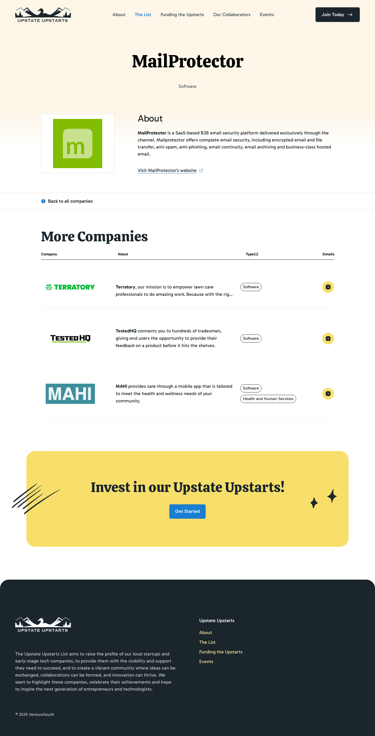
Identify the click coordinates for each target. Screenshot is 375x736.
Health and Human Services (268, 398)
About (118, 14)
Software (251, 286)
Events (267, 14)
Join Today (338, 14)
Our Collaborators (231, 14)
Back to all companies (67, 201)
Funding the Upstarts (182, 14)
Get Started (187, 511)
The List (143, 14)
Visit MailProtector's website (171, 171)
